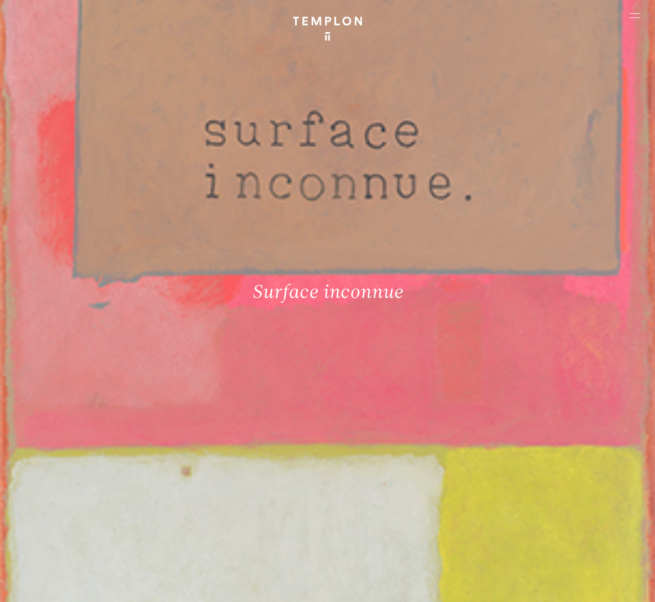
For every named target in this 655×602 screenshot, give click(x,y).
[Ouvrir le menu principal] (634, 15)
